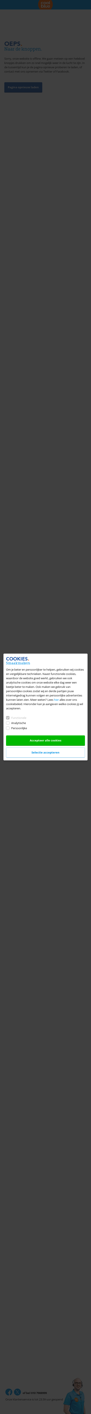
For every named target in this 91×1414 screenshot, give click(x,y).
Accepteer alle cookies (45, 740)
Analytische (16, 723)
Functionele (16, 718)
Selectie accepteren (45, 752)
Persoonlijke (16, 728)
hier (56, 700)
